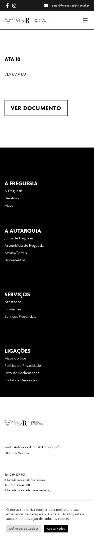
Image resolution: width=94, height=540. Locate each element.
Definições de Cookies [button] (23, 528)
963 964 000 (21, 485)
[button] (66, 20)
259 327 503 (18, 475)
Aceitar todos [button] (56, 528)
